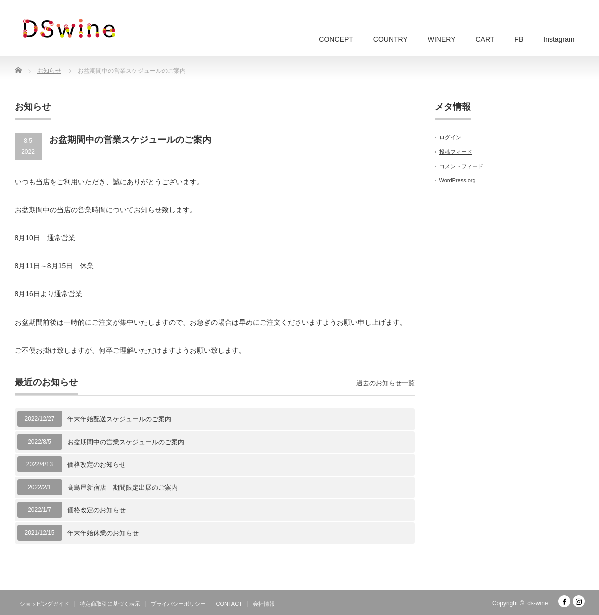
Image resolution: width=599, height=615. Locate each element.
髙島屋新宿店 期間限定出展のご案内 (125, 487)
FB (518, 39)
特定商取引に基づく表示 (110, 604)
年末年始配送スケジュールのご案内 (119, 419)
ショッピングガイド (44, 604)
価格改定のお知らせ (96, 464)
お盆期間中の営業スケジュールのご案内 (125, 442)
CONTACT (229, 604)
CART (485, 39)
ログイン (450, 137)
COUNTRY (390, 39)
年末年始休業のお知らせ (103, 533)
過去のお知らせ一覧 (385, 383)
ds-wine (537, 603)
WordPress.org (457, 180)
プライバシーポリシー (178, 604)
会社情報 (264, 604)
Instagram (558, 39)
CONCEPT (336, 39)
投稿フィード (455, 152)
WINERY (442, 39)
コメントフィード (461, 166)
